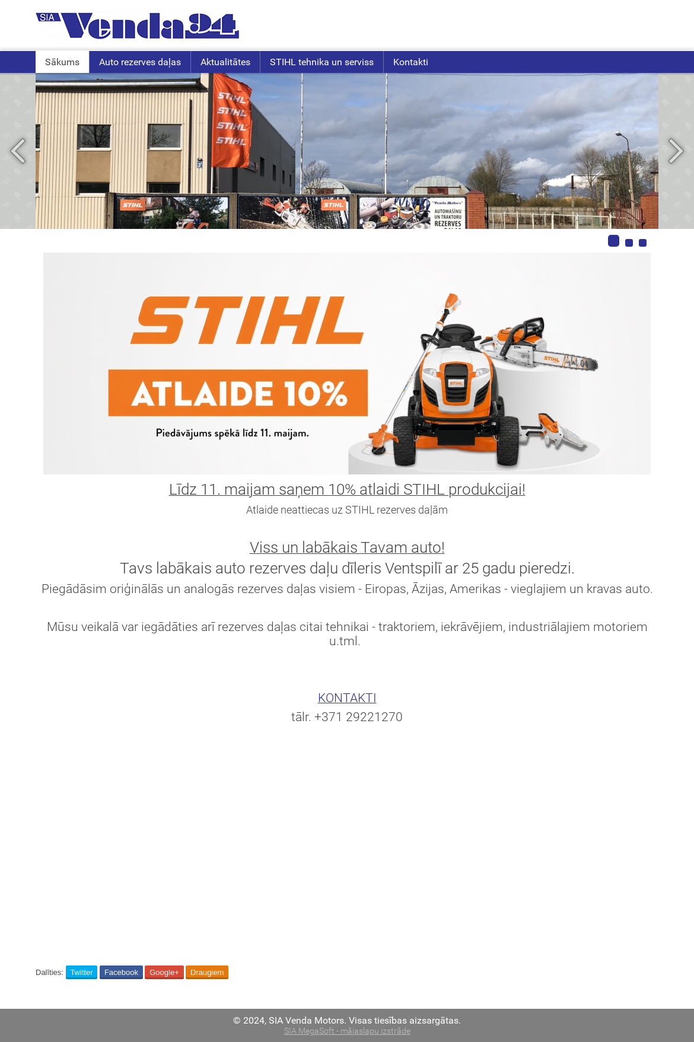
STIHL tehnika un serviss (322, 62)
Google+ (164, 972)
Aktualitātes (225, 62)
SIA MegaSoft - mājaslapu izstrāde (347, 1031)
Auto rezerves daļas (140, 62)
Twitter (81, 972)
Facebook (121, 972)
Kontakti (410, 62)
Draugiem (207, 972)
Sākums (62, 62)
